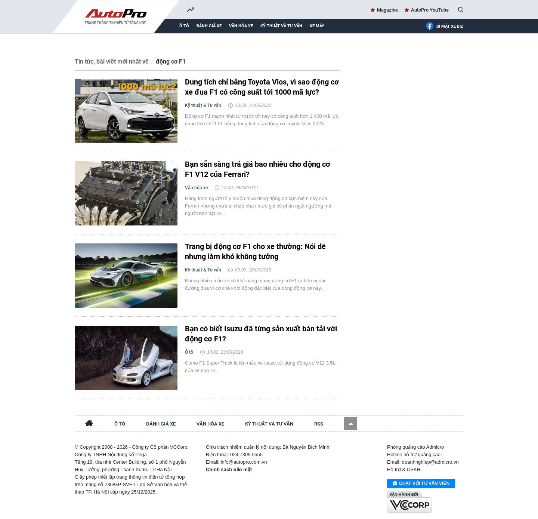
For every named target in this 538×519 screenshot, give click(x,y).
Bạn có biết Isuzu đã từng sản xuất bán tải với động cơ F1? (261, 333)
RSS (318, 424)
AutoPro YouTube (430, 10)
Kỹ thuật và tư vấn (281, 26)
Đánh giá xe (209, 26)
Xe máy (317, 26)
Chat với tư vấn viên (421, 484)
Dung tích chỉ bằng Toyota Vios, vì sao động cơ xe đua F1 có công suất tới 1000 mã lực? (262, 86)
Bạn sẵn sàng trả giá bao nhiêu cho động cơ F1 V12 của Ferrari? (257, 169)
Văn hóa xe (241, 26)
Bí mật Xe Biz (444, 26)
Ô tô (184, 26)
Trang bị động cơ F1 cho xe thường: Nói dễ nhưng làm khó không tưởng (255, 251)
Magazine (387, 10)
